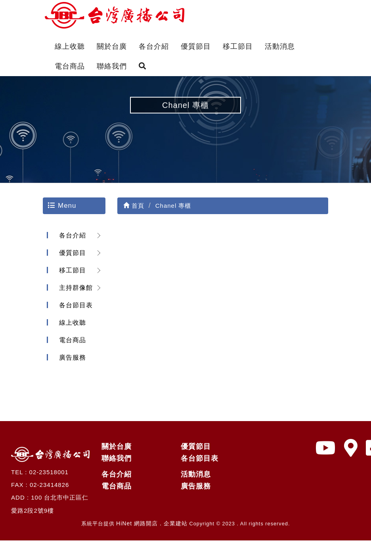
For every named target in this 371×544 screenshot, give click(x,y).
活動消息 (280, 46)
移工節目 (238, 46)
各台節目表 (74, 309)
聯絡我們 (112, 66)
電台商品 (70, 66)
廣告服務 (71, 361)
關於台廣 (112, 46)
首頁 (133, 209)
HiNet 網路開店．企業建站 (151, 527)
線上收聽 (70, 46)
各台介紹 (154, 46)
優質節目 (196, 46)
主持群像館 (74, 291)
